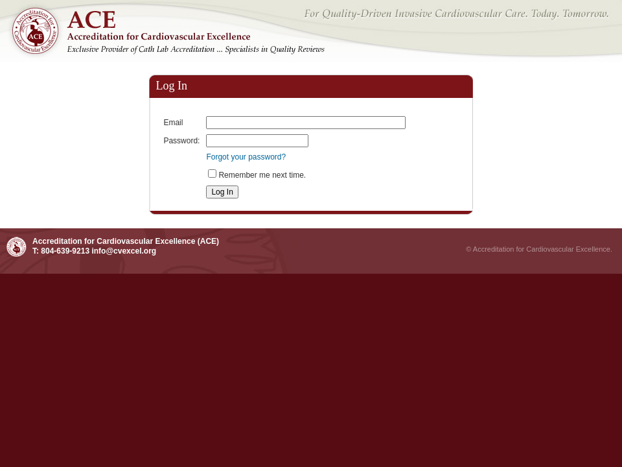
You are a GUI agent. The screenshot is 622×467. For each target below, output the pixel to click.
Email (173, 122)
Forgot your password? (246, 157)
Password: (181, 140)
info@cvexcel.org (123, 251)
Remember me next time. (262, 175)
